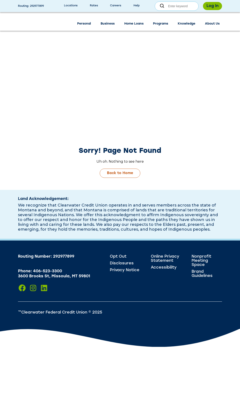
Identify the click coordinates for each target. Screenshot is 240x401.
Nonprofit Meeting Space (201, 261)
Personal (84, 23)
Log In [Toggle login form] (212, 6)
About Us (212, 23)
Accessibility (164, 268)
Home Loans (134, 23)
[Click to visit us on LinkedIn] (44, 288)
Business (108, 23)
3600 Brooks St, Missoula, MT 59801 (54, 276)
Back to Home (120, 173)
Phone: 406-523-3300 (40, 271)
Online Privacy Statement (165, 259)
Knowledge (186, 23)
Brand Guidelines (202, 274)
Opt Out (118, 257)
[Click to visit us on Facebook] (22, 288)
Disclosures (122, 263)
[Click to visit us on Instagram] (33, 288)
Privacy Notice (124, 270)
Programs (160, 23)
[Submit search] (162, 6)
